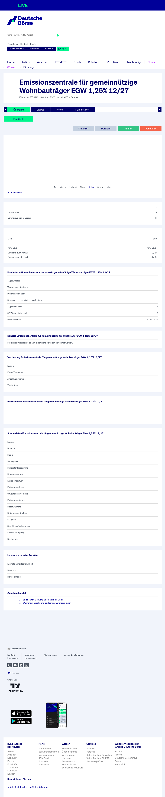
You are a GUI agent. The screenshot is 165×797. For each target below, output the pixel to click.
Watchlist (34, 48)
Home (11, 62)
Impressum (12, 658)
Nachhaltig (134, 62)
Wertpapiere (68, 755)
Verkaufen (150, 128)
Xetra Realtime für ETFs (98, 758)
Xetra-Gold (120, 764)
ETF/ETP (60, 62)
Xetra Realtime (17, 48)
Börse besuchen (70, 748)
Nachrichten (44, 748)
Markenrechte (50, 655)
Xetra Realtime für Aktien (99, 755)
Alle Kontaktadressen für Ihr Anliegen (27, 787)
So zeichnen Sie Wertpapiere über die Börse (43, 599)
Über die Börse (69, 751)
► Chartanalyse (14, 192)
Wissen (11, 67)
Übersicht (18, 109)
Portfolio (49, 48)
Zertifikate (113, 62)
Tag (55, 187)
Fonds (77, 62)
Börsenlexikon (69, 761)
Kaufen (128, 128)
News (151, 62)
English (33, 44)
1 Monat (73, 187)
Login (62, 48)
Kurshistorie (82, 109)
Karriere (119, 751)
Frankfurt (18, 119)
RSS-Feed (43, 758)
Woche (63, 187)
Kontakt (24, 44)
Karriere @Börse (94, 761)
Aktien (26, 62)
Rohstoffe (94, 62)
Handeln (66, 758)
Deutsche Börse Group (126, 757)
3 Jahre (100, 187)
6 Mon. (83, 187)
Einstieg (28, 67)
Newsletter (13, 44)
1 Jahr (92, 187)
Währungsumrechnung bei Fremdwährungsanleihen (47, 603)
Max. (109, 187)
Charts (40, 109)
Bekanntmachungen (48, 751)
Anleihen (42, 62)
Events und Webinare (72, 767)
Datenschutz (31, 658)
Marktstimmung (46, 755)
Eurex (118, 761)
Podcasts (43, 761)
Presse (118, 754)
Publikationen (69, 764)
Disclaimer (30, 655)
